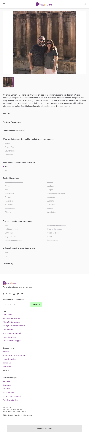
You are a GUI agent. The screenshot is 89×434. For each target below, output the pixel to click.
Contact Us (7, 363)
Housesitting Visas (9, 337)
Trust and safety (8, 329)
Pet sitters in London (10, 400)
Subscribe (36, 304)
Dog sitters (7, 385)
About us (6, 352)
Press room (7, 367)
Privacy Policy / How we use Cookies (14, 411)
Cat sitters (6, 389)
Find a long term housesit (12, 396)
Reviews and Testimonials (12, 333)
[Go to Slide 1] (8, 82)
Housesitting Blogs (9, 359)
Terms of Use (7, 407)
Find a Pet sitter (8, 392)
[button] (44, 42)
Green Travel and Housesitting (14, 355)
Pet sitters (6, 381)
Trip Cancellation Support (12, 341)
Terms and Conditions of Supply (12, 409)
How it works (7, 315)
